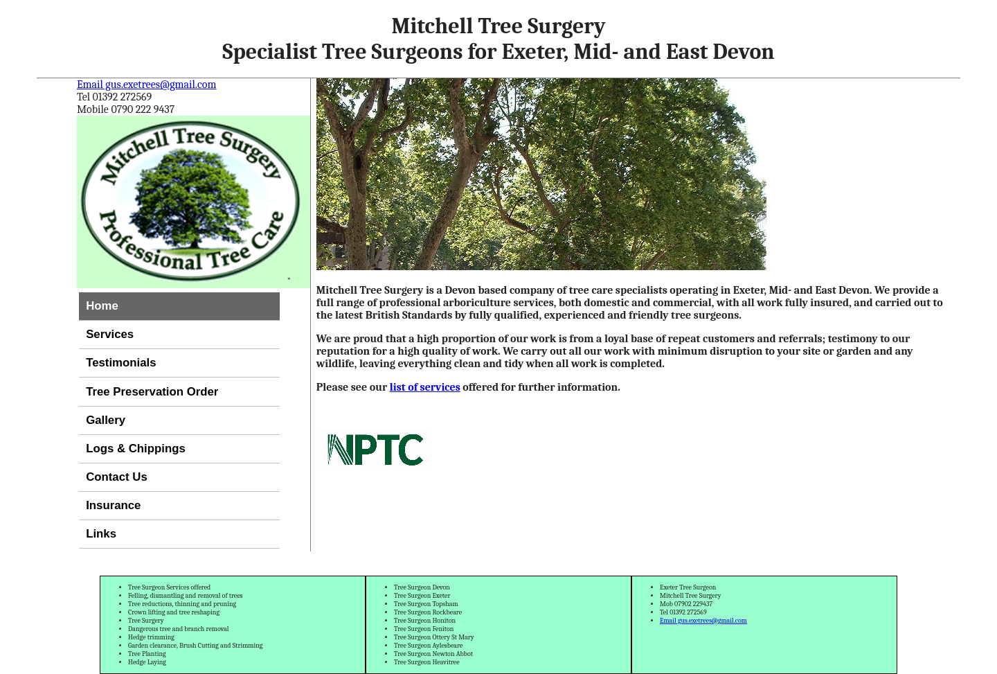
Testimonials (121, 362)
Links (101, 533)
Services (110, 334)
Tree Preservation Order (152, 391)
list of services (425, 387)
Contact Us (116, 477)
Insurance (113, 505)
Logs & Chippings (136, 448)
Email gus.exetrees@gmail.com (147, 84)
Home (102, 305)
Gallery (105, 420)
